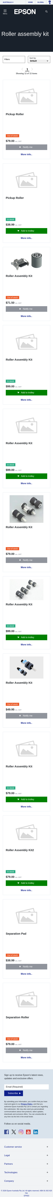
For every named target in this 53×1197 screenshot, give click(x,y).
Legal (7, 1155)
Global (40, 2)
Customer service (13, 1147)
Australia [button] (7, 2)
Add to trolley (27, 231)
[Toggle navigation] (5, 12)
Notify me (27, 147)
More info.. (26, 154)
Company (9, 1181)
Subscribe (13, 1093)
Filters (7, 59)
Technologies (10, 1172)
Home (30, 2)
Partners (8, 1164)
